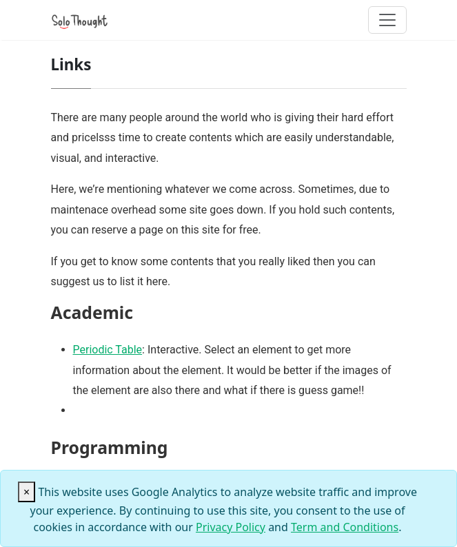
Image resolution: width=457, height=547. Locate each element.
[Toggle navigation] (387, 20)
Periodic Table (108, 349)
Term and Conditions (344, 527)
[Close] (26, 492)
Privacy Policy (230, 527)
